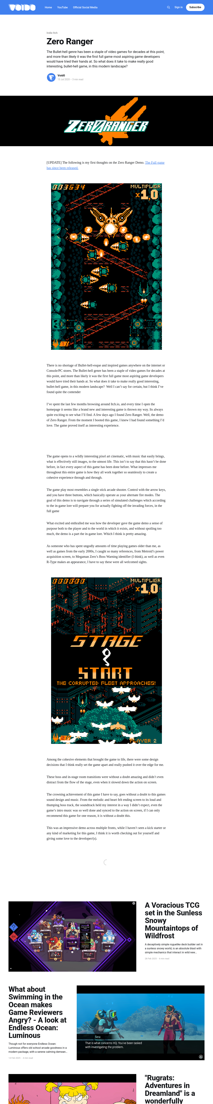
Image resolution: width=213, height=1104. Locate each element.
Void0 (61, 75)
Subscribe (195, 7)
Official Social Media (85, 7)
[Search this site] (168, 7)
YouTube (62, 7)
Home (48, 7)
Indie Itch (52, 32)
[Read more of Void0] (51, 77)
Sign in (179, 7)
